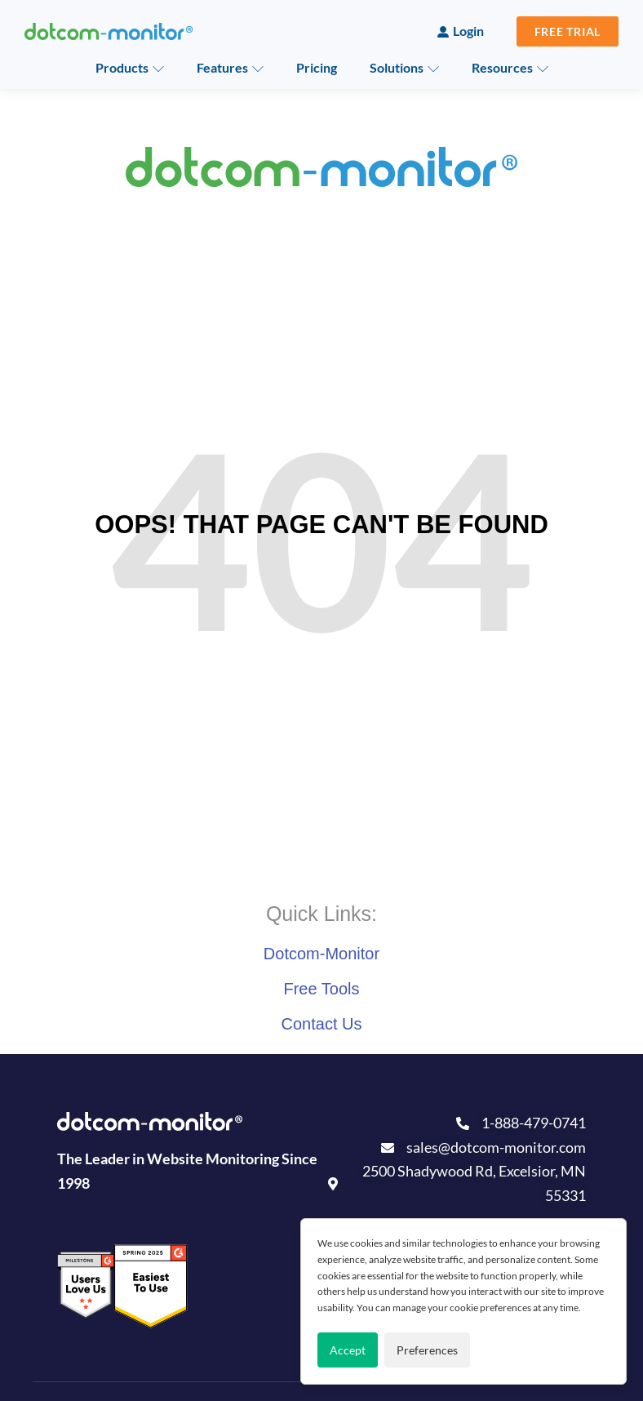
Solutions (396, 67)
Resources (502, 67)
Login (468, 30)
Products (122, 67)
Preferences (427, 1350)
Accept (348, 1350)
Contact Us (322, 1024)
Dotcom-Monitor (321, 954)
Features (222, 67)
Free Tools (321, 989)
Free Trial (567, 31)
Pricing (316, 67)
